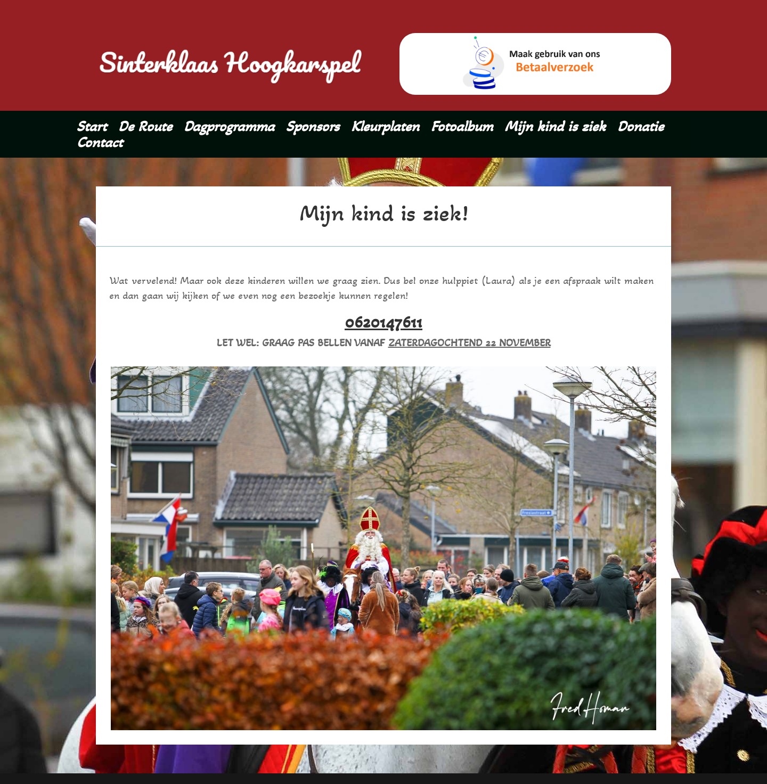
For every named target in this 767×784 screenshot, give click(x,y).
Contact (100, 144)
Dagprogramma (229, 128)
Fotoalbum (462, 128)
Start (92, 128)
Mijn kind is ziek (555, 128)
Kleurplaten (385, 128)
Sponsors (312, 128)
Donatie (640, 128)
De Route (145, 128)
